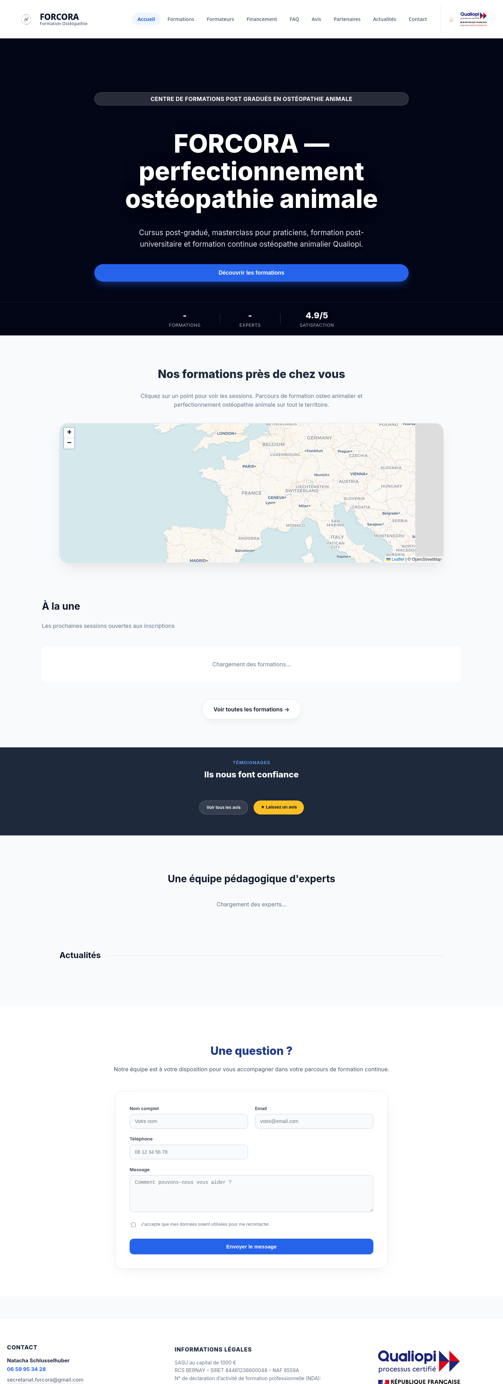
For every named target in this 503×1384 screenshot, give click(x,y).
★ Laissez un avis (279, 807)
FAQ (294, 19)
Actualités (384, 19)
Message (140, 1169)
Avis (316, 19)
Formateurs (220, 19)
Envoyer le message (251, 1252)
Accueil (146, 19)
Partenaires (347, 19)
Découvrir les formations (252, 273)
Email (261, 1108)
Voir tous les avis (223, 807)
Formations (181, 19)
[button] (69, 433)
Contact (418, 19)
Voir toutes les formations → (251, 709)
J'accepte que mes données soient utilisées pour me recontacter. (205, 1229)
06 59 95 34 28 (26, 1374)
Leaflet (395, 559)
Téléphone (141, 1139)
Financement (262, 19)
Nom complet (144, 1108)
